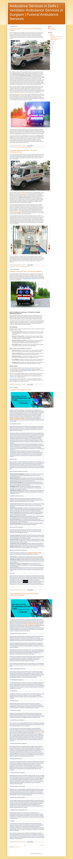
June (51, 44)
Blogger (41, 853)
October (51, 35)
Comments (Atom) (17, 846)
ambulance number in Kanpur (22, 94)
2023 (50, 34)
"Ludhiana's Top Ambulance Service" (20, 390)
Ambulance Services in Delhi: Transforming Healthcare (26, 271)
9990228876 (12, 377)
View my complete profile (52, 29)
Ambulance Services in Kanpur (25, 147)
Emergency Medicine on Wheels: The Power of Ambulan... (56, 39)
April (51, 47)
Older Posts (42, 845)
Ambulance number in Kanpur (16, 147)
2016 (50, 52)
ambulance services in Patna (15, 211)
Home (25, 845)
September (52, 41)
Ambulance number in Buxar (16, 266)
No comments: (23, 145)
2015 (50, 53)
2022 (50, 50)
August (51, 43)
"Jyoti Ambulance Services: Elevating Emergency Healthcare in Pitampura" (24, 594)
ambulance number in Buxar (22, 193)
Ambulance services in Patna (25, 266)
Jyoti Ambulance (52, 28)
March (51, 48)
